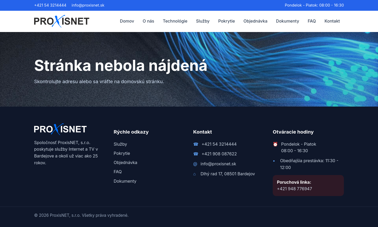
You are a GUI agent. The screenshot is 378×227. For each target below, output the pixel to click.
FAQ (312, 21)
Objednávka (255, 21)
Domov (127, 21)
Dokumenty (287, 21)
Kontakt (332, 21)
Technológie (175, 21)
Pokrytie (226, 21)
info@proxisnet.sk (88, 5)
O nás (148, 21)
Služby (203, 21)
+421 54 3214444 (50, 5)
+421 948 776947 (294, 188)
